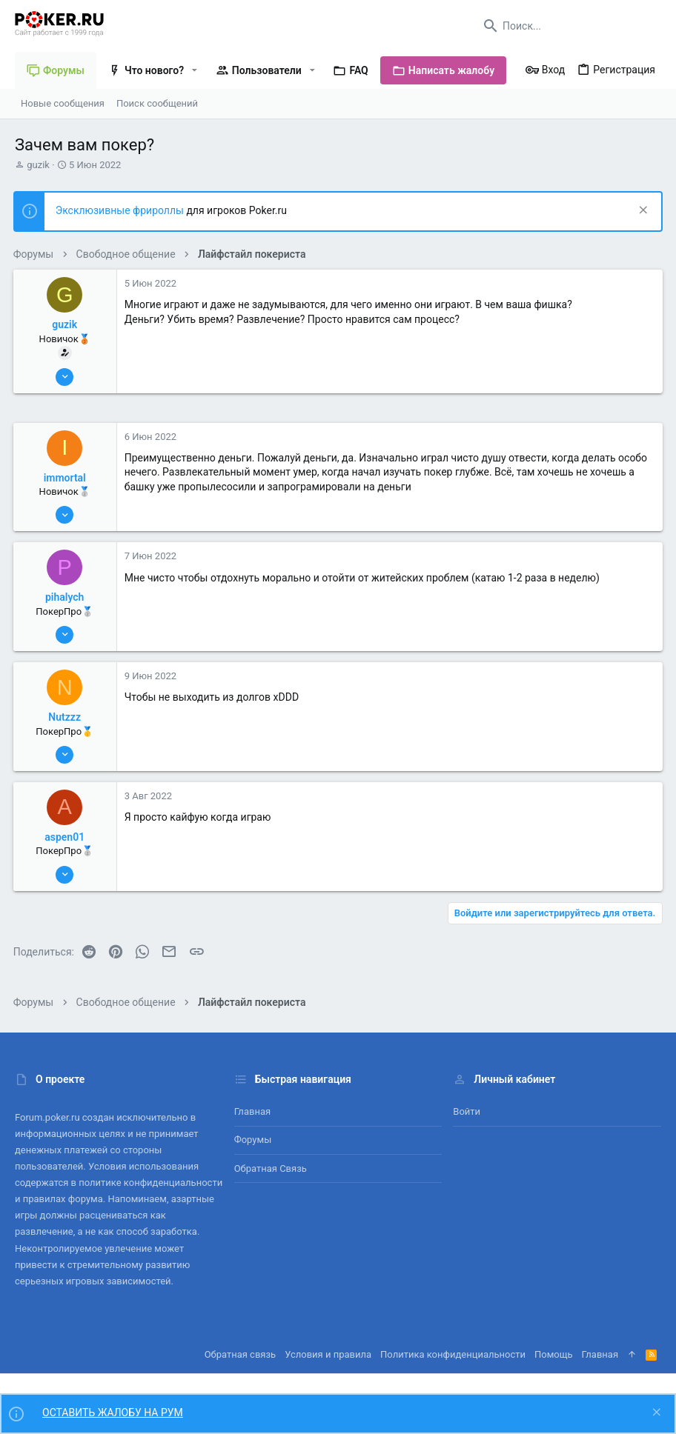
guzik (38, 164)
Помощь (553, 1354)
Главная (252, 1111)
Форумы (253, 1139)
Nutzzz (66, 717)
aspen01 (67, 837)
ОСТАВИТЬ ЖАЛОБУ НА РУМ (112, 1412)
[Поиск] (568, 26)
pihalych (66, 597)
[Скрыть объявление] (640, 211)
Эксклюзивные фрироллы (122, 210)
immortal (66, 478)
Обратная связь (270, 1168)
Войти (466, 1111)
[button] (194, 70)
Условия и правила (328, 1354)
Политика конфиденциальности (453, 1354)
